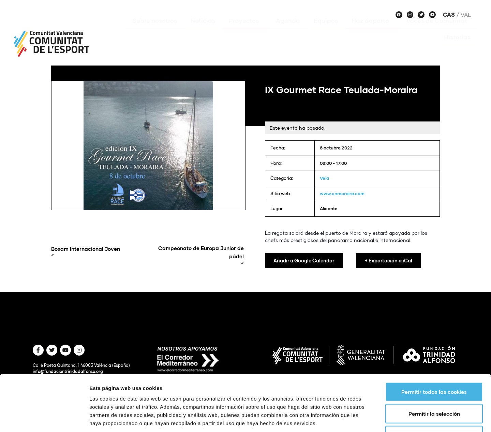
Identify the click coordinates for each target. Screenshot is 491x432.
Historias (457, 47)
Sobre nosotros (154, 30)
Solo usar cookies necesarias (434, 387)
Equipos (326, 30)
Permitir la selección (434, 365)
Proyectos (245, 30)
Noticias (203, 30)
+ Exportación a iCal (388, 260)
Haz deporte (372, 30)
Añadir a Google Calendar (303, 260)
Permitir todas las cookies (434, 344)
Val (466, 14)
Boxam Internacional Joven (98, 252)
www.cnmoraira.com (342, 193)
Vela (324, 178)
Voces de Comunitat (438, 30)
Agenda (288, 30)
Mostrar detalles (366, 418)
